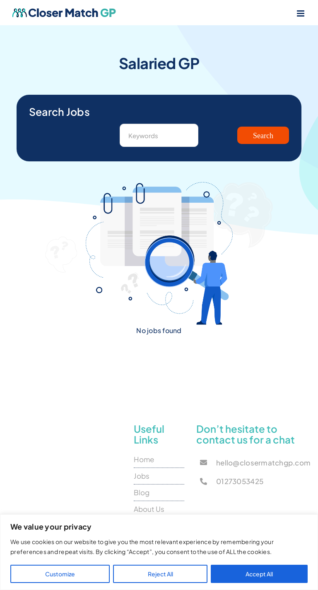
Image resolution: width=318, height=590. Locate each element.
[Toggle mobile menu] (301, 13)
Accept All (259, 574)
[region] (159, 552)
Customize (60, 574)
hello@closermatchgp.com (263, 462)
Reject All (160, 574)
